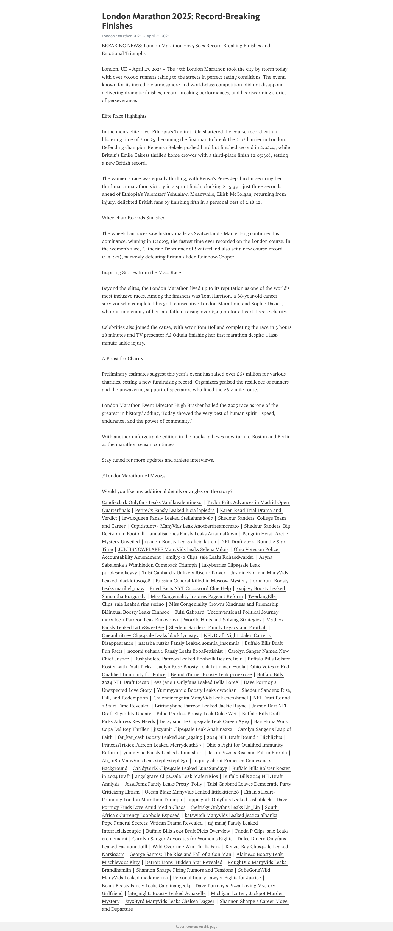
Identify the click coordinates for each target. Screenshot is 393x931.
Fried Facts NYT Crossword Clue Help (190, 588)
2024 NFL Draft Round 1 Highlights (244, 737)
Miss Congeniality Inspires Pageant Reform (197, 596)
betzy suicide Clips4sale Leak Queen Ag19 (204, 721)
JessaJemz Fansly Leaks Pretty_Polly (163, 784)
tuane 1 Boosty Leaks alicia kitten (180, 542)
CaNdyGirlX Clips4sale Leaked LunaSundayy (180, 768)
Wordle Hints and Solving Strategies (222, 620)
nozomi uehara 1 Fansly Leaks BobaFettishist (175, 651)
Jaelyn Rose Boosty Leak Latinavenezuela (201, 667)
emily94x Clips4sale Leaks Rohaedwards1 (210, 557)
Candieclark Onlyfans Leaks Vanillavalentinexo (152, 502)
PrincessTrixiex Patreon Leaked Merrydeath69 (151, 745)
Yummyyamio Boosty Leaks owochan (196, 690)
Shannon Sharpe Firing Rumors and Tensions (184, 870)
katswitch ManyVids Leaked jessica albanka (231, 815)
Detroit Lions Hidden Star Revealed (183, 862)
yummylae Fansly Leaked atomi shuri (163, 753)
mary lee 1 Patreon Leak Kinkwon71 (140, 620)
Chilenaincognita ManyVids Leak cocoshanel (200, 698)
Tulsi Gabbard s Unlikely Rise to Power (183, 573)
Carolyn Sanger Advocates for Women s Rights (182, 839)
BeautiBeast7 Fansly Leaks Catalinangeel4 (146, 886)
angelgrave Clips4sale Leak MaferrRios (176, 776)
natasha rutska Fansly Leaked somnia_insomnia (188, 643)
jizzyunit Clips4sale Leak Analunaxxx (193, 729)
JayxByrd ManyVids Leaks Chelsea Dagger (169, 901)
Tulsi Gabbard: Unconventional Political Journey (226, 612)
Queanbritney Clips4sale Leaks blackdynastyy (150, 635)
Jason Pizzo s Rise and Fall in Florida (247, 753)
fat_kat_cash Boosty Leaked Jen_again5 (160, 737)
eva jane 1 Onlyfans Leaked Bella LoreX (196, 682)
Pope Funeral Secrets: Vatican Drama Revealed (152, 823)
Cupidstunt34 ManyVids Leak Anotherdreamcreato (185, 526)
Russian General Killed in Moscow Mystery (202, 581)
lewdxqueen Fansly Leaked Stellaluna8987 (167, 518)
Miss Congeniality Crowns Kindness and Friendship (223, 604)
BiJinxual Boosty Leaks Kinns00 (135, 612)
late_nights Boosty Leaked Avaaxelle (167, 893)
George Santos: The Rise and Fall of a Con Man (180, 854)
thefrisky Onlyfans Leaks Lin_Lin (225, 807)
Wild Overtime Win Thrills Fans (186, 847)
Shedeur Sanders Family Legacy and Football (218, 627)
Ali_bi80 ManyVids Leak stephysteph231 (145, 761)
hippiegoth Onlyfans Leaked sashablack (229, 800)
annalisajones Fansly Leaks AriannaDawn (193, 534)
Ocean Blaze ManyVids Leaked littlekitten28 (192, 792)
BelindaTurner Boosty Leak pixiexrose (211, 674)
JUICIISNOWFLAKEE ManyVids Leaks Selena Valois (173, 549)
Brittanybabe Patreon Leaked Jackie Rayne (201, 706)
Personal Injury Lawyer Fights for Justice (217, 878)
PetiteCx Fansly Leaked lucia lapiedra (175, 510)
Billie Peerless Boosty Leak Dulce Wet (197, 713)
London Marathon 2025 (121, 36)
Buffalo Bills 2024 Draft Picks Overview (188, 831)
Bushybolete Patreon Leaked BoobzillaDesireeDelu (188, 659)
